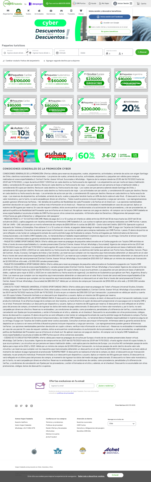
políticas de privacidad (65, 393)
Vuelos (28, 14)
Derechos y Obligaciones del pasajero (90, 428)
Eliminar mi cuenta (52, 434)
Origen (10, 50)
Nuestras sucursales (84, 422)
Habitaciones (111, 50)
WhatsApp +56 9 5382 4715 (25, 428)
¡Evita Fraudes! (51, 437)
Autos (61, 14)
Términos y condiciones (54, 422)
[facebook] (26, 406)
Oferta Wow (50, 431)
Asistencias (50, 14)
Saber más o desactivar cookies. (91, 476)
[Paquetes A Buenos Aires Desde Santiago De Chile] (131, 80)
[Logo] (23, 3)
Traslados (71, 14)
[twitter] (21, 406)
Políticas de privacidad (54, 425)
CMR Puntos (81, 425)
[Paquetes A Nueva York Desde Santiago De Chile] (94, 106)
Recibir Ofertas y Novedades (56, 428)
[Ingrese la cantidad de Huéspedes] (110, 53)
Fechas (62, 50)
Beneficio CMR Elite (84, 431)
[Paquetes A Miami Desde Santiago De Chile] (57, 133)
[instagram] (31, 406)
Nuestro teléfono (21, 422)
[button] (110, 22)
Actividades (39, 14)
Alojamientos (8, 14)
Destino (35, 50)
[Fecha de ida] (66, 53)
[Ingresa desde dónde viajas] (14, 53)
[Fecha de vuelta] (91, 53)
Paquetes (18, 14)
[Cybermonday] (94, 133)
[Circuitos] (94, 80)
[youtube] (16, 406)
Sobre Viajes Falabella (23, 425)
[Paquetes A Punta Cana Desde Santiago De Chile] (20, 106)
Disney (81, 14)
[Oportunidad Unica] (20, 80)
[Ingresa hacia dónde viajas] (40, 53)
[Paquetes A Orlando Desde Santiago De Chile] (57, 106)
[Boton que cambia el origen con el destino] (27, 52)
